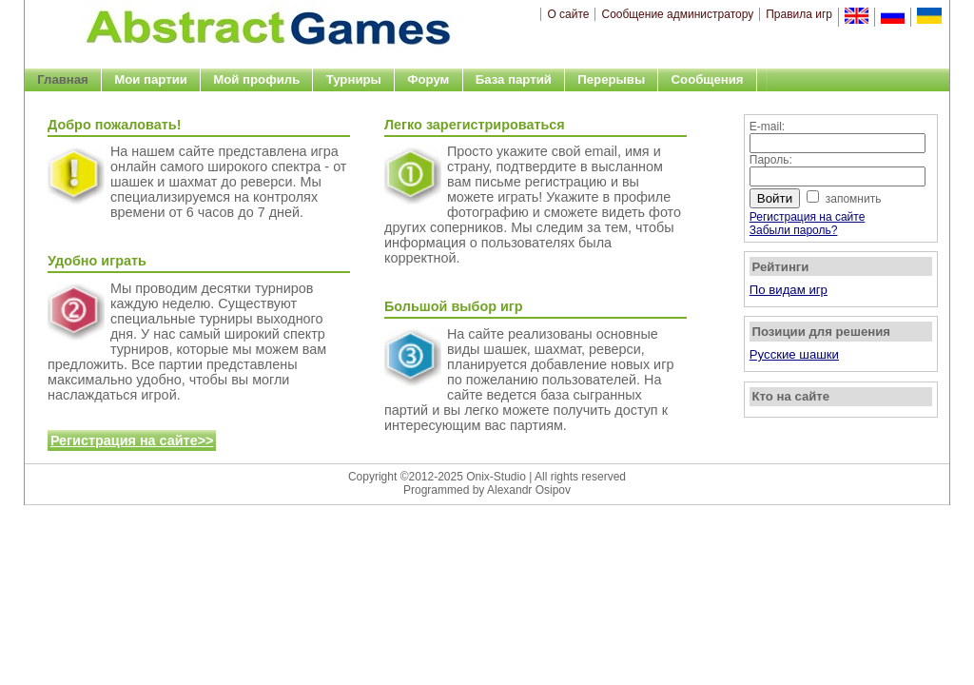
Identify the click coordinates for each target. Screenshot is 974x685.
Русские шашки (794, 354)
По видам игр (789, 290)
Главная (62, 79)
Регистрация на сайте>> (132, 440)
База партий (514, 79)
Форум (428, 79)
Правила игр (799, 14)
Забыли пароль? (794, 230)
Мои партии (150, 79)
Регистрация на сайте (808, 217)
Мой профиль (256, 79)
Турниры (353, 79)
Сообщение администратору (677, 14)
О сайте (568, 14)
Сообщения (708, 79)
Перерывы (611, 79)
